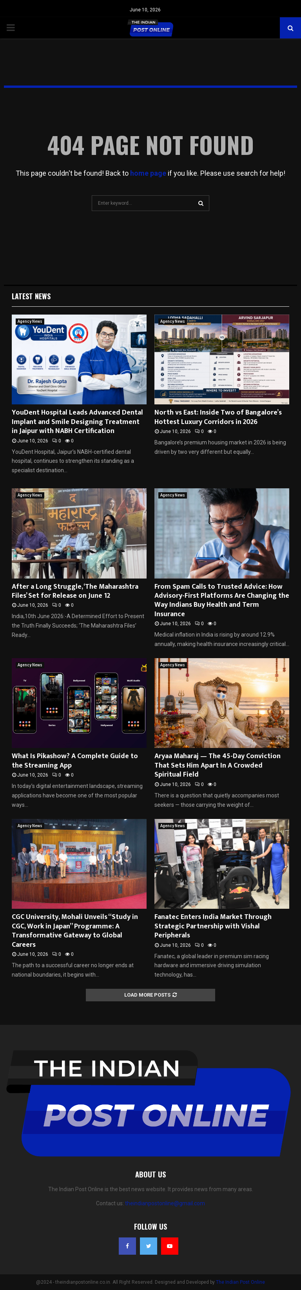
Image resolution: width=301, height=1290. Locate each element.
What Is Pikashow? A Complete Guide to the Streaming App (75, 760)
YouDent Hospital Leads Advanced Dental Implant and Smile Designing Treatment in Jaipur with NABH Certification (77, 422)
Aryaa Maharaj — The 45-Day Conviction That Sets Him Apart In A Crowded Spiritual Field (217, 765)
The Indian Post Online (240, 1282)
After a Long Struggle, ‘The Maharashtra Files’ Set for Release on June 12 (75, 591)
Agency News (30, 321)
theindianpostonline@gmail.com (165, 1203)
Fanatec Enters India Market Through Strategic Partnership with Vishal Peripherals (213, 926)
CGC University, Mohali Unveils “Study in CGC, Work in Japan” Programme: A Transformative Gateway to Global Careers (75, 930)
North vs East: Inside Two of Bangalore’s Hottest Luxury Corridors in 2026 (218, 417)
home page (148, 173)
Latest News (31, 296)
